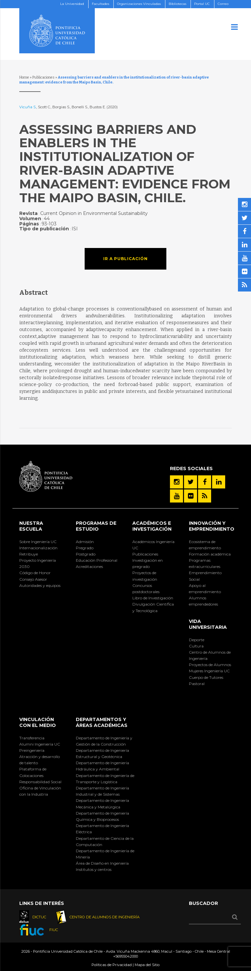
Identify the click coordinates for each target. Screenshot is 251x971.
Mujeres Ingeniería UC (209, 670)
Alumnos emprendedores (203, 601)
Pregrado (84, 547)
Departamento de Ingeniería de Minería (105, 853)
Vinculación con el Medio (37, 722)
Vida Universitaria (208, 624)
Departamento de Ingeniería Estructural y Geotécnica (102, 753)
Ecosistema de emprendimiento (205, 544)
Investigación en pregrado (147, 563)
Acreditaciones (89, 566)
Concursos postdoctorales (145, 588)
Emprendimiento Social (205, 575)
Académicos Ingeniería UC (153, 544)
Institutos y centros (93, 869)
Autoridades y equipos (39, 585)
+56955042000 (125, 956)
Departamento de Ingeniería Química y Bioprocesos (102, 816)
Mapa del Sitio (147, 964)
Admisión (85, 541)
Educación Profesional (96, 560)
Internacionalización (38, 547)
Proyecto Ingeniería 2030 (37, 563)
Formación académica (210, 554)
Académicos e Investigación (152, 526)
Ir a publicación (125, 258)
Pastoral (197, 683)
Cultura (196, 646)
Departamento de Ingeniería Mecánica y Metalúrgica (102, 803)
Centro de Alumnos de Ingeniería (210, 655)
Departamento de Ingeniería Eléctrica (102, 828)
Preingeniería (31, 750)
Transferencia (31, 737)
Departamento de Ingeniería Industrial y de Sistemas (102, 791)
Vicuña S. (27, 107)
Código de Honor (35, 572)
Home (24, 77)
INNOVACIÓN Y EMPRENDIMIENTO (211, 526)
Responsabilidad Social (40, 781)
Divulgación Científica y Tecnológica (153, 607)
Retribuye (28, 554)
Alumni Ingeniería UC (39, 744)
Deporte (196, 639)
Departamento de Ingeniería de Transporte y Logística (105, 778)
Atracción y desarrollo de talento (39, 759)
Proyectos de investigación (144, 575)
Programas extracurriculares (204, 563)
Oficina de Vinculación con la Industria (40, 791)
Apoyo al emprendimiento (205, 588)
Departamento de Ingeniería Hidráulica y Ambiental (102, 765)
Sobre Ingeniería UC (38, 541)
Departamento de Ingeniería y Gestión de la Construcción (104, 741)
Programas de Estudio (96, 526)
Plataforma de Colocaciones (32, 772)
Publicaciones (43, 77)
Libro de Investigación (152, 597)
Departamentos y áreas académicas (101, 722)
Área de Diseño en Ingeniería (102, 863)
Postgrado (85, 554)
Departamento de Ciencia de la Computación (105, 841)
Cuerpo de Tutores (206, 677)
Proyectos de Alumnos (210, 664)
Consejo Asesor (33, 579)
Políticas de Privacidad (112, 964)
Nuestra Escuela (31, 526)
